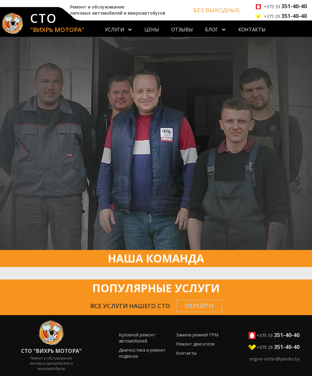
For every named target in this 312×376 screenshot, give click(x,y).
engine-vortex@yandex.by (275, 359)
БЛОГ (211, 29)
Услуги (114, 29)
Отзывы (182, 29)
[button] (118, 28)
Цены (151, 29)
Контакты (252, 29)
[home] (42, 24)
